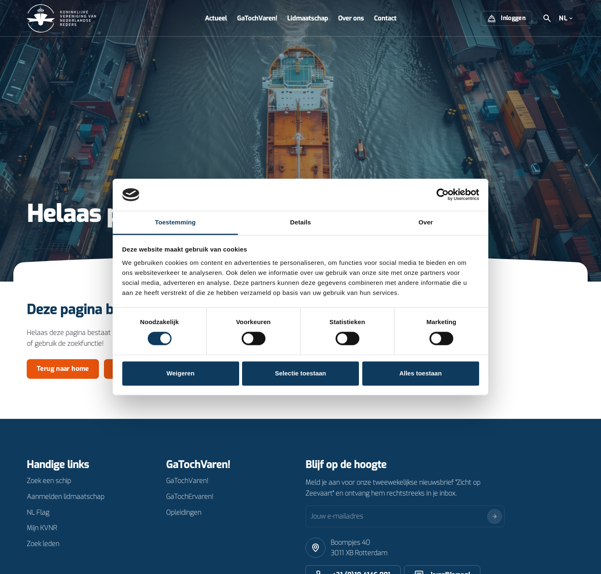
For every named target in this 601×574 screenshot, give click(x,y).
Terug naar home (63, 369)
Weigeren (180, 373)
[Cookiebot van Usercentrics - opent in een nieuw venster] (442, 195)
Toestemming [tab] (175, 222)
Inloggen (506, 18)
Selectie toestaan (300, 373)
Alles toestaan (420, 373)
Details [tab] (300, 222)
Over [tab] (426, 222)
